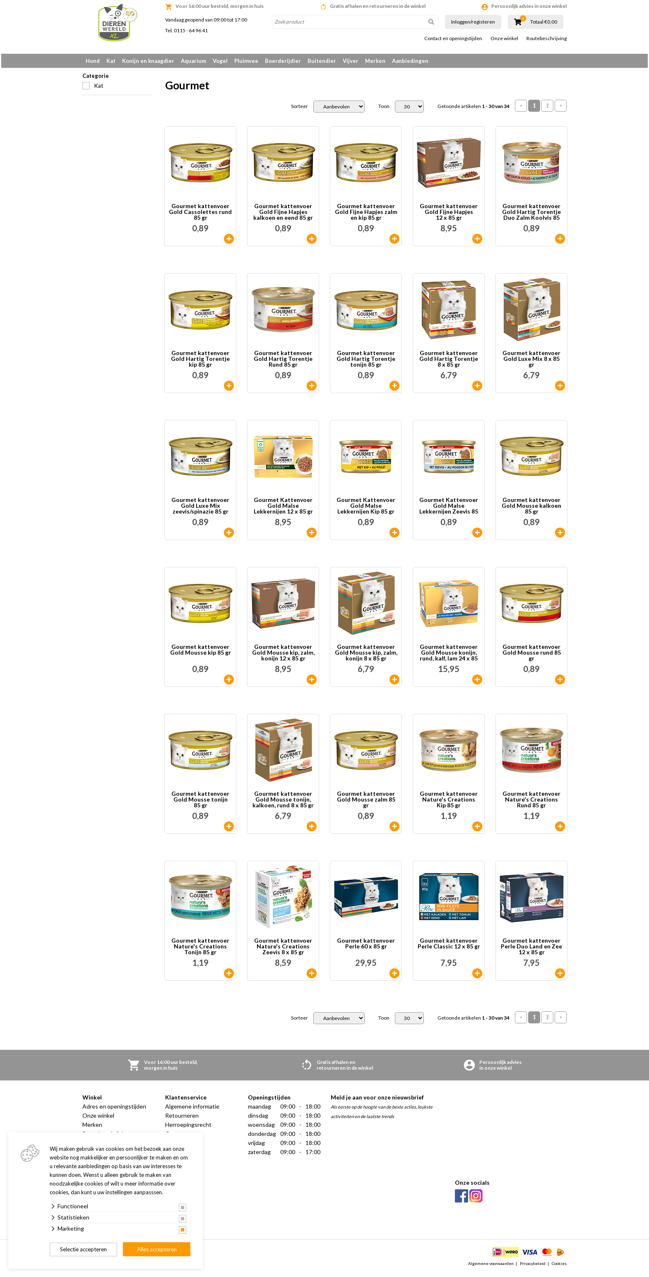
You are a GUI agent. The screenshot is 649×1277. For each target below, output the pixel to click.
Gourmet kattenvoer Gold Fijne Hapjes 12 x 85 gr (449, 214)
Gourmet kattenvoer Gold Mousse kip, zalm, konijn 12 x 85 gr (283, 655)
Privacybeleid (533, 1266)
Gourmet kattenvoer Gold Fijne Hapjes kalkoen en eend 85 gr (283, 214)
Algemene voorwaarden (491, 1266)
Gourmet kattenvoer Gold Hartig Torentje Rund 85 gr (283, 361)
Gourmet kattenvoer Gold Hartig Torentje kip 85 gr (200, 361)
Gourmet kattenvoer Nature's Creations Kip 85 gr (449, 802)
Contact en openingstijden (453, 38)
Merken (375, 61)
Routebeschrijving (546, 38)
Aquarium (193, 61)
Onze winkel (504, 38)
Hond (93, 61)
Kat (110, 61)
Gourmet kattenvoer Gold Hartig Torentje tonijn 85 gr (366, 361)
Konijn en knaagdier (148, 61)
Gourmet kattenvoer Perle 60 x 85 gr (366, 947)
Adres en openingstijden (114, 1109)
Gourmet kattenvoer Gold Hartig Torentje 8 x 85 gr (448, 361)
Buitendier (322, 61)
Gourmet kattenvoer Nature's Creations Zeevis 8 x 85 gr (283, 949)
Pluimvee (246, 61)
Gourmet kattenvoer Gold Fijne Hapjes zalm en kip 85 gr (366, 214)
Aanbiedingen (410, 61)
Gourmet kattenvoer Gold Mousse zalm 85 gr (366, 802)
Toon (383, 109)
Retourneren (182, 1118)
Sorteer (299, 109)
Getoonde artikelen (473, 109)
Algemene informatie (192, 1109)
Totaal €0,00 (543, 21)
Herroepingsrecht (188, 1127)
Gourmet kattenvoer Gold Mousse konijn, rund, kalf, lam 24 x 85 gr (449, 655)
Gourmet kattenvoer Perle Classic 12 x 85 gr (449, 947)
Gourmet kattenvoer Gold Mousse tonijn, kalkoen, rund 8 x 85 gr (283, 802)
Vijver (350, 61)
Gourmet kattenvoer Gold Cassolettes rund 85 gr (200, 214)
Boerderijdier (283, 61)
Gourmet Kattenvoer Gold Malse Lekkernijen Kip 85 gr (366, 508)
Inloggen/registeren (473, 22)
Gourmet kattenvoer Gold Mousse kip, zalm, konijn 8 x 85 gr (366, 655)
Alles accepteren (157, 1249)
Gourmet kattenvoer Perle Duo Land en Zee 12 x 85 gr (531, 949)
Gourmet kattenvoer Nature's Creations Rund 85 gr (531, 802)
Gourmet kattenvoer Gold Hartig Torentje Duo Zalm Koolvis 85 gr (531, 214)
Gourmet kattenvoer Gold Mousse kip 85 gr (200, 653)
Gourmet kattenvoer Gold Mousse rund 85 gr (531, 655)
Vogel (220, 61)
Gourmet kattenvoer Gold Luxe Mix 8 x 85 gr (531, 361)
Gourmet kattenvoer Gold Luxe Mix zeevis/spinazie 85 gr (200, 508)
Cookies (559, 1266)
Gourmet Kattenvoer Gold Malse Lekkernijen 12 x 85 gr (283, 508)
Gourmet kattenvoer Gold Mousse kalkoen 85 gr (531, 508)
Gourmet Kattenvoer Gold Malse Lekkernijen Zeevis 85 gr (448, 508)
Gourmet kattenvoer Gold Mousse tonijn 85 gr (200, 802)
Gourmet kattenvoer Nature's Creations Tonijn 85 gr (200, 949)
